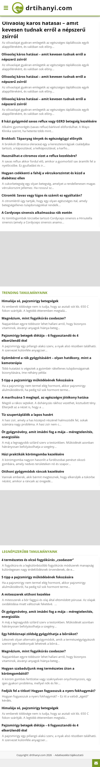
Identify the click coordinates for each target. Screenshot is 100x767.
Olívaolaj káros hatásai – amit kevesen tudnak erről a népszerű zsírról (43, 29)
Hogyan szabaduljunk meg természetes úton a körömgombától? (38, 671)
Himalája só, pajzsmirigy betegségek (30, 301)
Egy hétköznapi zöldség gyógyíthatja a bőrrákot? (40, 634)
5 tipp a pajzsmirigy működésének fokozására (37, 380)
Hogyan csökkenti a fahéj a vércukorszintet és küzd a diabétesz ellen (43, 175)
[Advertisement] (50, 258)
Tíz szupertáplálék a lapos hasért (27, 415)
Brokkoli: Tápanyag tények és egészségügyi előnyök (42, 138)
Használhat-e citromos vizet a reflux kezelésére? (39, 156)
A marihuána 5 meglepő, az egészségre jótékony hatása (45, 397)
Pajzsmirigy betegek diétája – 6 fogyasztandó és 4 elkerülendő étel (40, 338)
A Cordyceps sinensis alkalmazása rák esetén (37, 212)
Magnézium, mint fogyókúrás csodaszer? (34, 318)
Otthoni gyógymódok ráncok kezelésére (33, 471)
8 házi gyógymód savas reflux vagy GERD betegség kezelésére (49, 121)
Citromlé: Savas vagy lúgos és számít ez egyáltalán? (42, 195)
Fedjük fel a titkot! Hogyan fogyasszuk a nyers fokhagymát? (48, 691)
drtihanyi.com (37, 755)
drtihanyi (42, 8)
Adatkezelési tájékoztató (69, 755)
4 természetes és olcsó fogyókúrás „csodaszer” (38, 560)
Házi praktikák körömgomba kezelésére (33, 454)
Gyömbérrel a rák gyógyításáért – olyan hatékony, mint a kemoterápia (46, 360)
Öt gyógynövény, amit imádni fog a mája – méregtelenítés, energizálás (47, 434)
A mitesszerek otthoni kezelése (26, 594)
